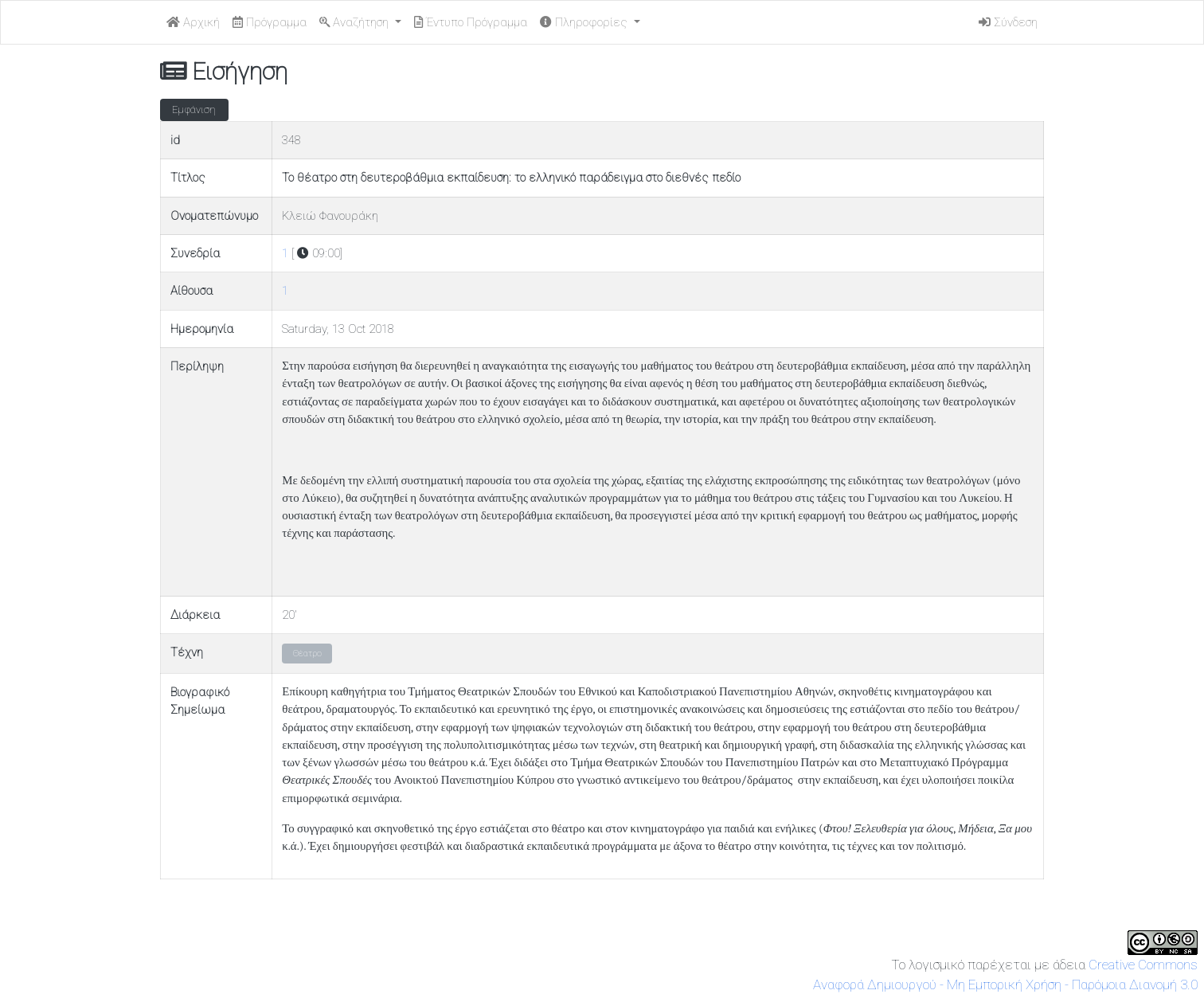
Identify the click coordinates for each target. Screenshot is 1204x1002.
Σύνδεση (1008, 22)
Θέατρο (307, 653)
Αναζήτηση (355, 22)
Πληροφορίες (585, 22)
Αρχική (193, 22)
